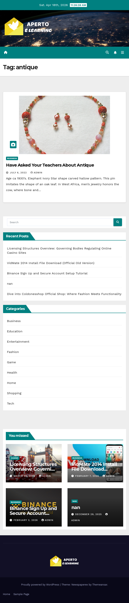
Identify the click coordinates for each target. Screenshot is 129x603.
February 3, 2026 (26, 520)
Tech (10, 403)
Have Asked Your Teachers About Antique (50, 165)
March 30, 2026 (25, 476)
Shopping (14, 393)
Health (12, 372)
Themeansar (99, 584)
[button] (107, 52)
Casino (14, 458)
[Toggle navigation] (122, 52)
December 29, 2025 (89, 514)
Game (11, 362)
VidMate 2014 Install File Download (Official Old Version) (50, 263)
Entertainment (18, 341)
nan (10, 283)
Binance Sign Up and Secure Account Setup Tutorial (47, 273)
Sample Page (21, 594)
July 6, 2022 (19, 172)
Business (12, 158)
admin (36, 172)
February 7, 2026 (87, 476)
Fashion (13, 352)
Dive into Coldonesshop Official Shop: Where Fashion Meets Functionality (64, 294)
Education (15, 331)
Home (11, 383)
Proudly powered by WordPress (40, 584)
